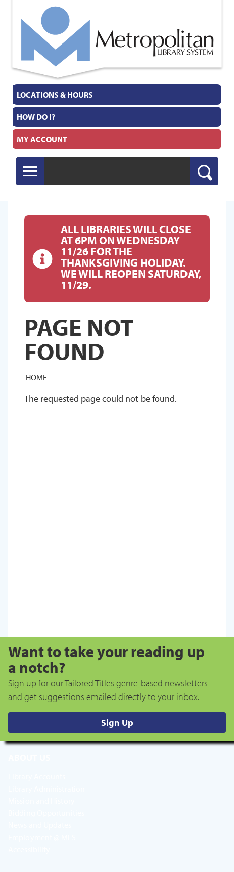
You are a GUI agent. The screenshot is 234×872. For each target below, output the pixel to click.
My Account (42, 139)
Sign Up (117, 722)
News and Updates (40, 825)
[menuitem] (117, 94)
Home (36, 377)
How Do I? (36, 117)
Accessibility (29, 849)
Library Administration (46, 788)
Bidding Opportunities (46, 813)
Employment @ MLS (42, 837)
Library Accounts (37, 776)
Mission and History (41, 801)
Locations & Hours (55, 95)
